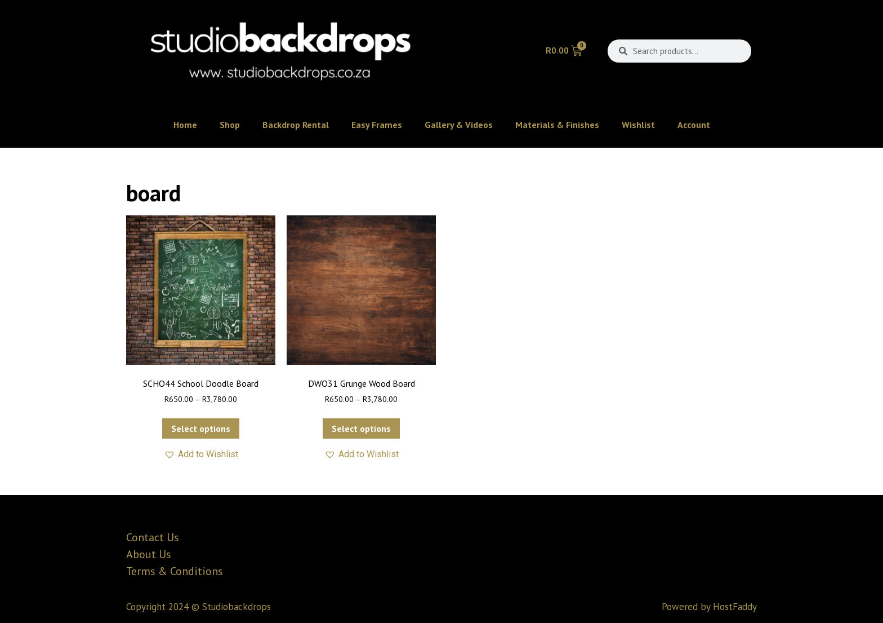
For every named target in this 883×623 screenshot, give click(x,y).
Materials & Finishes (557, 124)
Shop (230, 124)
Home (185, 124)
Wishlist (638, 124)
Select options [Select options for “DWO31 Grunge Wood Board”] (361, 428)
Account (693, 124)
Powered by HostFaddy (709, 606)
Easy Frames (376, 124)
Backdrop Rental (295, 124)
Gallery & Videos (459, 124)
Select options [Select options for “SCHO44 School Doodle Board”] (200, 428)
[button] (201, 454)
